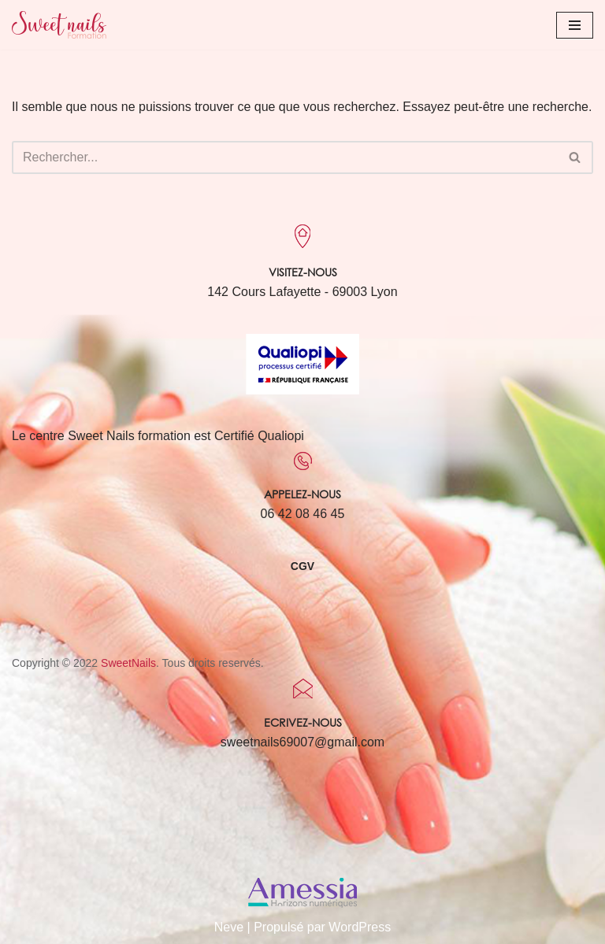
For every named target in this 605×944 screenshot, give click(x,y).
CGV (302, 566)
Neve (228, 927)
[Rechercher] (285, 157)
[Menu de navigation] (574, 25)
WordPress (359, 927)
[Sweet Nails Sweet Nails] (59, 25)
